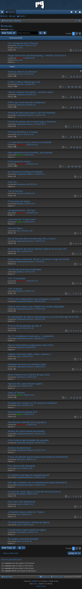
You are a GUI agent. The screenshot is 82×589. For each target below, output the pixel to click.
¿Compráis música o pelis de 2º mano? (26, 511)
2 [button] (76, 33)
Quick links (2, 12)
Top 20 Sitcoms (15, 191)
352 (80, 87)
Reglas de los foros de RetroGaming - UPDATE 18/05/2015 (37, 55)
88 (77, 147)
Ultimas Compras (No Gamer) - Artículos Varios (30, 92)
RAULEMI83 (20, 494)
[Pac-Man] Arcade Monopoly (21, 465)
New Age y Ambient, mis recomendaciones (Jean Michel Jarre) (37, 482)
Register (22, 16)
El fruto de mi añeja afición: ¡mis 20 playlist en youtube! (34, 298)
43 (74, 77)
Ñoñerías (6, 26)
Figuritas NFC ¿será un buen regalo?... (26, 383)
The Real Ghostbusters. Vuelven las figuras (29, 522)
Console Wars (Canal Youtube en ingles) (27, 529)
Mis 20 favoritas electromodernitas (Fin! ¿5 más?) (31, 238)
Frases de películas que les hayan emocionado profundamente (38, 456)
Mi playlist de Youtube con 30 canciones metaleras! (32, 402)
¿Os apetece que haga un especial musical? (28, 474)
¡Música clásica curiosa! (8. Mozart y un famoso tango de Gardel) (38, 259)
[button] (79, 33)
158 (69, 167)
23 (71, 97)
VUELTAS (12, 182)
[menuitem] (71, 12)
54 (80, 398)
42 (71, 77)
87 (74, 147)
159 (72, 167)
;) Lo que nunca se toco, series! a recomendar (30, 142)
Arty (36, 583)
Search (5, 16)
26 (80, 97)
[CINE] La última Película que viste (24, 81)
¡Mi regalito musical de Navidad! (23, 538)
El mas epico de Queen (19, 201)
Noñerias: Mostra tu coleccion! (22, 71)
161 (80, 167)
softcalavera (20, 94)
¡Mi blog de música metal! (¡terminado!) (26, 431)
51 (71, 398)
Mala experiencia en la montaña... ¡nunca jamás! (30, 152)
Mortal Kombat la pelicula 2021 (23, 411)
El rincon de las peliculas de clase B (24, 325)
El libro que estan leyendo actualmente (26, 102)
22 (80, 137)
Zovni (18, 231)
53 (77, 398)
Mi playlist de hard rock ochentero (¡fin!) (27, 364)
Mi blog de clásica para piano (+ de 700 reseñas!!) (31, 112)
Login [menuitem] (76, 12)
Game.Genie (20, 144)
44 (77, 77)
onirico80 (19, 193)
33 (74, 107)
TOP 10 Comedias (16, 278)
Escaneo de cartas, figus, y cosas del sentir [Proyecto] (34, 491)
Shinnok (19, 58)
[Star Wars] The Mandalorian (21, 501)
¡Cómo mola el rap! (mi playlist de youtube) (28, 440)
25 (77, 97)
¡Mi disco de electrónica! (19, 447)
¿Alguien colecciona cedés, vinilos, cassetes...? (30, 354)
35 (80, 107)
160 (76, 167)
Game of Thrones (16, 392)
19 (71, 137)
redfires (19, 222)
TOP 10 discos (15, 288)
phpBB (34, 581)
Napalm (19, 155)
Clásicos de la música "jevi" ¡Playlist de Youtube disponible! (36, 306)
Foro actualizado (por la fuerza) (23, 43)
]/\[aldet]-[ (19, 203)
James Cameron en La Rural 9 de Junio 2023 (29, 374)
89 (80, 147)
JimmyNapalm (21, 532)
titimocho (19, 74)
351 (76, 87)
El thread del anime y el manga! (23, 131)
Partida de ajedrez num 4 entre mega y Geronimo (32, 121)
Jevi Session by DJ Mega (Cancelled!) (25, 171)
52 (74, 398)
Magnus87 (20, 84)
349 (69, 87)
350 (72, 87)
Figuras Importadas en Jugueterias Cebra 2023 (30, 345)
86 (71, 147)
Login (13, 16)
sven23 (18, 134)
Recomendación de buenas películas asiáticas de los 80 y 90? (37, 248)
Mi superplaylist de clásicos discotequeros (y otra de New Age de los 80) (43, 316)
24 (74, 97)
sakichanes (20, 45)
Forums (11, 12)
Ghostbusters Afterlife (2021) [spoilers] (27, 422)
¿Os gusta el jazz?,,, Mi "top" (21, 210)
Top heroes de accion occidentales (24, 269)
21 (77, 137)
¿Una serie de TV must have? (22, 219)
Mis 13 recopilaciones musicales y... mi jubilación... (31, 336)
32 (71, 107)
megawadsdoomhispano (24, 115)
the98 (18, 541)
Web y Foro (19, 48)
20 (74, 137)
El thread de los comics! (19, 161)
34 (77, 107)
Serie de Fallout (15, 228)
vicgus (11, 29)
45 (80, 77)
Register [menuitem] (80, 12)
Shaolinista (20, 347)
